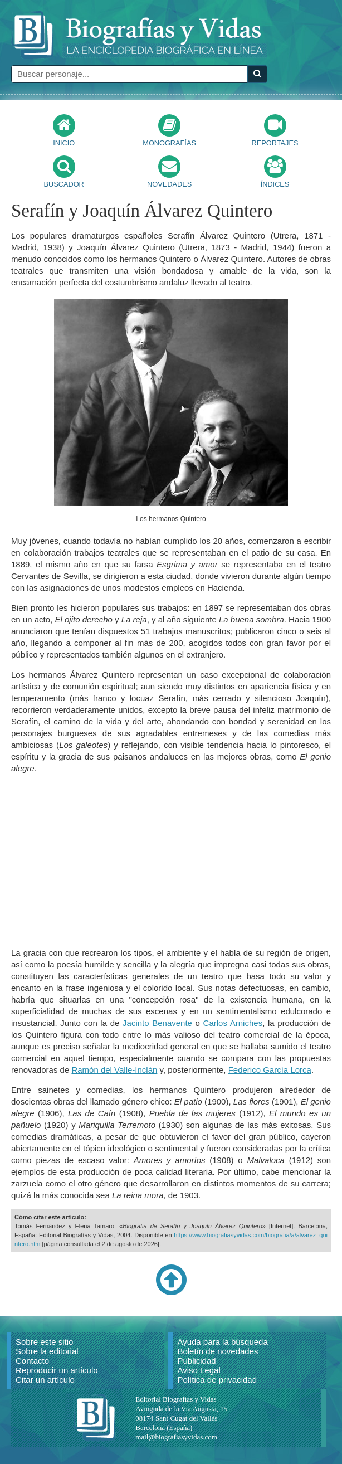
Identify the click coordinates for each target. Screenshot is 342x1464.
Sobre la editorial (47, 1351)
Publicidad (196, 1360)
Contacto (32, 1360)
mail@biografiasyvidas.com (176, 1437)
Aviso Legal (198, 1370)
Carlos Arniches (233, 1023)
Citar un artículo (45, 1379)
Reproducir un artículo (57, 1370)
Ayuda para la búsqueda (222, 1341)
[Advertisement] (171, 860)
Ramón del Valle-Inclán (114, 1069)
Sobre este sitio (44, 1341)
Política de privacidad (217, 1379)
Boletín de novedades (217, 1351)
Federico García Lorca (269, 1069)
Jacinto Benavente (157, 1023)
